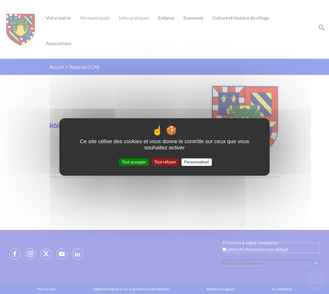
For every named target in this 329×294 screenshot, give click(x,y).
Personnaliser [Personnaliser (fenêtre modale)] (196, 162)
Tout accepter (134, 162)
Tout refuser (165, 162)
